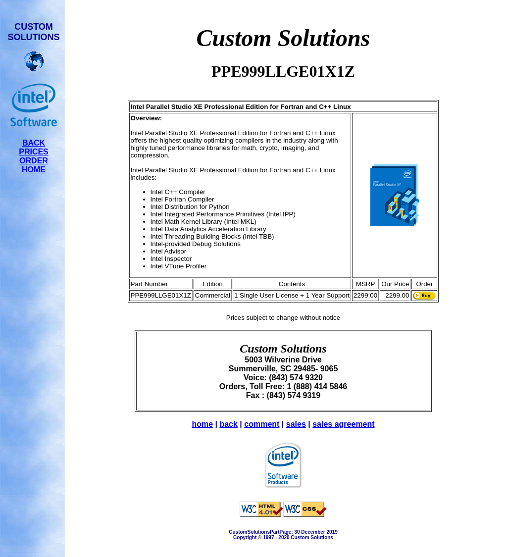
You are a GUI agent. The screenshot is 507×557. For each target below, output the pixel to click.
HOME (34, 169)
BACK (33, 143)
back (228, 424)
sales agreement (343, 424)
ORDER (33, 160)
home (202, 424)
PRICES (34, 152)
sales (296, 424)
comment (261, 424)
